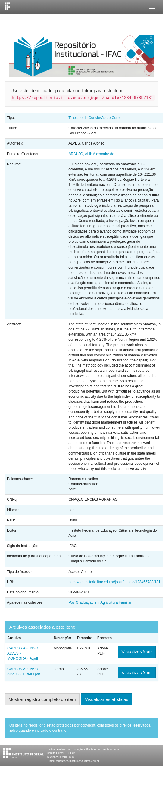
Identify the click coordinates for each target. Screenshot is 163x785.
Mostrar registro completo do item (42, 699)
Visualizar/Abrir (136, 651)
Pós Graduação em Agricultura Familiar (99, 602)
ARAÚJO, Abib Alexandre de (91, 154)
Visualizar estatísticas (106, 699)
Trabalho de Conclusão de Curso (94, 118)
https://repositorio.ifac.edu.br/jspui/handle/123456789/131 (114, 582)
